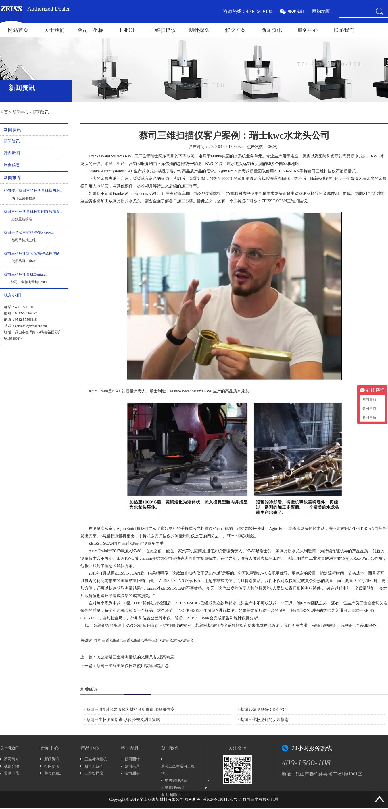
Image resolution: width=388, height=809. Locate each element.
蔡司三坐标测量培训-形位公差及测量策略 (123, 719)
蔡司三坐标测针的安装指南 (264, 719)
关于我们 (54, 30)
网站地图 (321, 11)
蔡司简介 (11, 759)
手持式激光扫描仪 (196, 528)
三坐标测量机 (95, 759)
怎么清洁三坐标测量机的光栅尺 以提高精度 (135, 657)
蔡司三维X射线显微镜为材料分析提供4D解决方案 (131, 709)
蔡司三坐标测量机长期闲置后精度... (33, 211)
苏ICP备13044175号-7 (222, 799)
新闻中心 (20, 112)
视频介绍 (11, 766)
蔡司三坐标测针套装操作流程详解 (32, 253)
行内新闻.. (52, 766)
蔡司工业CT (94, 766)
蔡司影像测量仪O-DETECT (264, 709)
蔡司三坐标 (90, 30)
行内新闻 (12, 153)
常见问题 (11, 773)
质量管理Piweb (173, 787)
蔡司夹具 (132, 766)
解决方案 (235, 30)
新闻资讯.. (52, 759)
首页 (4, 112)
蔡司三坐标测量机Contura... (26, 274)
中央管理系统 (176, 780)
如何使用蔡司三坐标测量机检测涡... (33, 190)
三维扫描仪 (163, 30)
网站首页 (18, 30)
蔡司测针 (132, 759)
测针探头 (199, 30)
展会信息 (12, 165)
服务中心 (307, 30)
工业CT (126, 30)
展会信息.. (52, 773)
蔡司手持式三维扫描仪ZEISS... (29, 232)
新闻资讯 (271, 30)
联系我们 (344, 30)
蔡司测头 (132, 773)
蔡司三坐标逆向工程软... (178, 769)
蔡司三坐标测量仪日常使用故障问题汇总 (133, 666)
